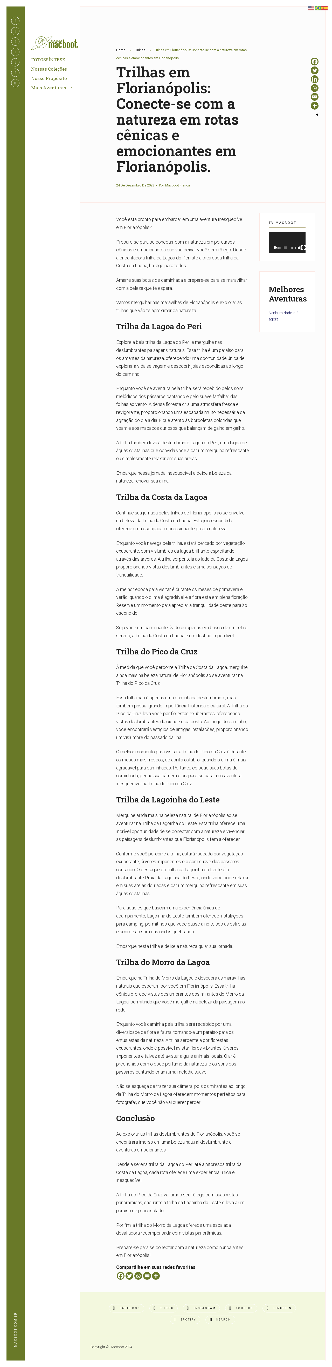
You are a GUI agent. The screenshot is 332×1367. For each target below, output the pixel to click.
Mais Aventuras (48, 88)
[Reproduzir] (275, 247)
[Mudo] (300, 247)
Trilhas (140, 50)
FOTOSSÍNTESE (48, 60)
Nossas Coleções (49, 69)
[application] (287, 242)
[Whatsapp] (138, 1276)
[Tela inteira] (303, 247)
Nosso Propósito (49, 78)
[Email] (147, 1276)
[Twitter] (129, 1276)
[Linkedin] (315, 79)
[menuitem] (58, 88)
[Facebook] (121, 1276)
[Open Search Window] (15, 83)
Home (120, 50)
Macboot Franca (177, 185)
